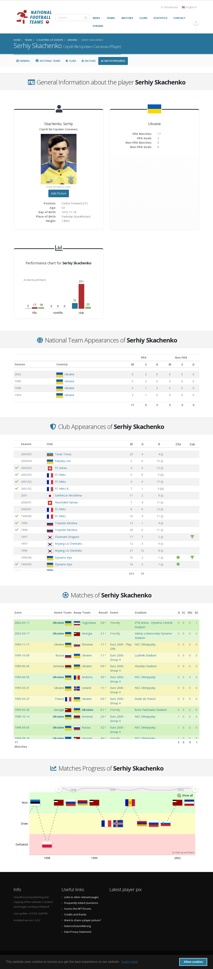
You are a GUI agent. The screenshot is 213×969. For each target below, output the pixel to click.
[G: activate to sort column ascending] (151, 364)
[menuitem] (127, 789)
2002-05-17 (22, 623)
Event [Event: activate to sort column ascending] (114, 612)
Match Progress (113, 61)
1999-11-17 (22, 644)
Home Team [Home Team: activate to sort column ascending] (63, 612)
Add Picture (58, 193)
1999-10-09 (22, 655)
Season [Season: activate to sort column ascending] (20, 364)
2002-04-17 (22, 633)
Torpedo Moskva (66, 523)
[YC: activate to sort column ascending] (183, 612)
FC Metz (60, 475)
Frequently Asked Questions (81, 903)
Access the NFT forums (77, 908)
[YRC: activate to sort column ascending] (190, 612)
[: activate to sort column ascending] (17, 444)
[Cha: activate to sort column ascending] (178, 444)
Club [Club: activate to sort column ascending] (50, 444)
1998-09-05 (22, 727)
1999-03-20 (22, 710)
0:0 (103, 666)
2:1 (103, 633)
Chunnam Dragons (67, 537)
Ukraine (68, 374)
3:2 (103, 727)
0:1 (103, 710)
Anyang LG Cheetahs (68, 543)
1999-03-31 (22, 688)
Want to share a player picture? (82, 920)
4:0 (103, 677)
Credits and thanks (75, 914)
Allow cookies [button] (193, 961)
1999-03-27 (22, 699)
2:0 (103, 623)
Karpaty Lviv (63, 461)
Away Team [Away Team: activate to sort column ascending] (82, 612)
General (23, 61)
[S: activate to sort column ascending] (141, 364)
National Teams (47, 61)
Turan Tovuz (63, 454)
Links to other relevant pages (81, 897)
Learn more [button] (129, 961)
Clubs (71, 61)
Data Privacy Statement (77, 932)
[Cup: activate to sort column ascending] (192, 444)
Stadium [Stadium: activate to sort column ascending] (141, 612)
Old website (169, 7)
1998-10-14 (22, 716)
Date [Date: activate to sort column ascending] (18, 612)
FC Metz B (62, 488)
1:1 (103, 644)
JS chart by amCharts (35, 279)
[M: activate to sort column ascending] (128, 364)
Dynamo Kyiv (63, 557)
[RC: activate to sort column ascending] (196, 612)
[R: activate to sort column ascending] (159, 444)
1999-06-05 (22, 677)
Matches (88, 61)
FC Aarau (61, 468)
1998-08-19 (22, 738)
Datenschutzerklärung (77, 926)
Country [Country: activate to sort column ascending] (60, 364)
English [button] (189, 7)
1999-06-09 (22, 666)
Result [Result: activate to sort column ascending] (103, 612)
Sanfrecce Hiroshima (68, 495)
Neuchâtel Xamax (66, 502)
